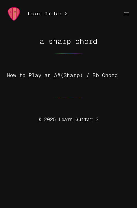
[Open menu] (126, 13)
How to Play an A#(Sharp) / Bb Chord (62, 75)
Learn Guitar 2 (48, 13)
